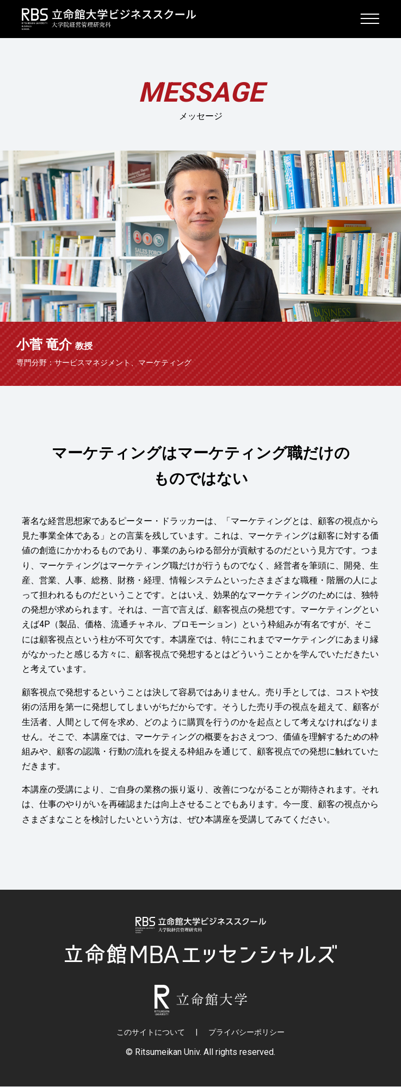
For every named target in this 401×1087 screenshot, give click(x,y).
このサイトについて (150, 1032)
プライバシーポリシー (246, 1032)
